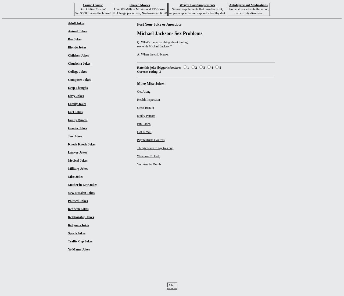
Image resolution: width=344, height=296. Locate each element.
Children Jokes (78, 55)
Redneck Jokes (78, 209)
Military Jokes (78, 168)
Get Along (143, 91)
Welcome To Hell (148, 156)
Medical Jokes (78, 160)
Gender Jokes (77, 128)
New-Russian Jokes (81, 193)
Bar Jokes (75, 39)
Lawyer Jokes (77, 152)
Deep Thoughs (78, 88)
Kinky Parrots (146, 116)
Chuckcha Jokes (79, 63)
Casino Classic (93, 5)
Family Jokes (77, 104)
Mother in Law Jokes (82, 185)
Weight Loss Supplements (197, 5)
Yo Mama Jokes (79, 249)
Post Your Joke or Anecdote (159, 24)
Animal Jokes (77, 31)
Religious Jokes (78, 225)
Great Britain (145, 108)
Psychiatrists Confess (150, 140)
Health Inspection (148, 100)
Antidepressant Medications (248, 5)
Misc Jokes (75, 177)
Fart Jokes (75, 112)
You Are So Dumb (149, 164)
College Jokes (77, 72)
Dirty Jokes (76, 96)
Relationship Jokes (81, 217)
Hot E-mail (144, 132)
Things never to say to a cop (155, 148)
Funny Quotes (77, 120)
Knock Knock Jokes (82, 144)
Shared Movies (140, 5)
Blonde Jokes (77, 47)
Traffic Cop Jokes (80, 241)
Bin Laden (143, 124)
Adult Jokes (76, 23)
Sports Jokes (76, 233)
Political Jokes (78, 201)
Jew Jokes (75, 136)
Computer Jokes (79, 80)
